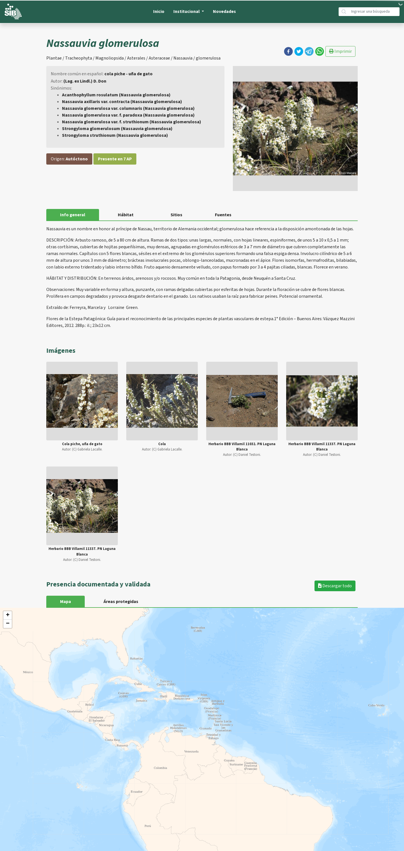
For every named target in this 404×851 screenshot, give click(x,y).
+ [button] (8, 615)
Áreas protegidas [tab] (121, 602)
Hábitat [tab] (126, 215)
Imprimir (340, 51)
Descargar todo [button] (335, 586)
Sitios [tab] (176, 215)
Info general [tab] (72, 215)
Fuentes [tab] (223, 215)
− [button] (8, 624)
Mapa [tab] (65, 602)
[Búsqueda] (374, 11)
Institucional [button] (187, 11)
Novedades (224, 11)
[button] (288, 51)
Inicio (158, 11)
